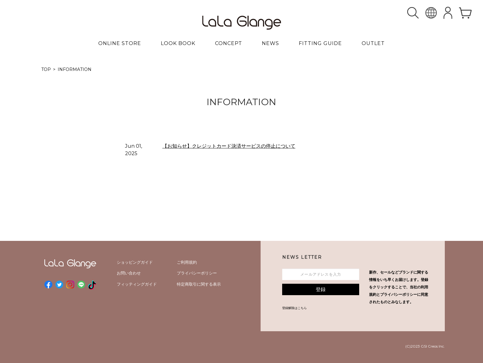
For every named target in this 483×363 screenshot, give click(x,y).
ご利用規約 (187, 262)
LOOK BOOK (178, 43)
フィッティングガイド (137, 284)
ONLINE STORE (119, 43)
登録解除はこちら (294, 308)
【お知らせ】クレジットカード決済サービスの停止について (228, 146)
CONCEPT (228, 43)
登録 (321, 289)
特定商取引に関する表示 (199, 284)
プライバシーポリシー (197, 272)
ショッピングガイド (135, 262)
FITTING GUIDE (320, 43)
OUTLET (373, 43)
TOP (46, 69)
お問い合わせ (129, 272)
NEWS (270, 43)
